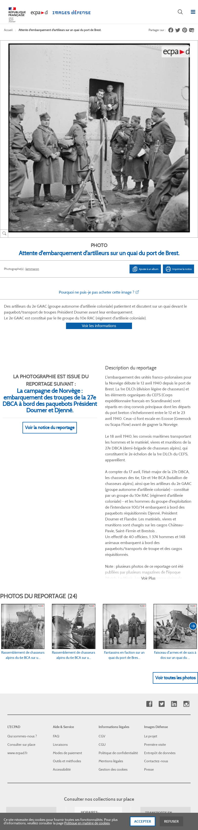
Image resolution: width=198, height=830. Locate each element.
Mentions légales (111, 650)
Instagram (186, 593)
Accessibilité (62, 658)
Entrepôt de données (160, 641)
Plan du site (159, 776)
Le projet (150, 625)
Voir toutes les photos (175, 566)
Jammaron (32, 269)
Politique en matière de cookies (87, 825)
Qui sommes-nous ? (22, 625)
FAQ (56, 625)
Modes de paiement (67, 641)
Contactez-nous (156, 650)
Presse (149, 658)
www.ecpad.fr (17, 641)
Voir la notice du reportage (49, 434)
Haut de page (165, 742)
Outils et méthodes (67, 650)
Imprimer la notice (178, 269)
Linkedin (174, 593)
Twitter (161, 593)
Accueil (8, 30)
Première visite (155, 633)
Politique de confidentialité (118, 641)
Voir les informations (99, 332)
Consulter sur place (21, 633)
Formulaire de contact (26, 728)
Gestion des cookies (113, 658)
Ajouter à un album (145, 269)
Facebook (149, 593)
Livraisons (60, 633)
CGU (102, 633)
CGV (102, 625)
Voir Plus (148, 467)
